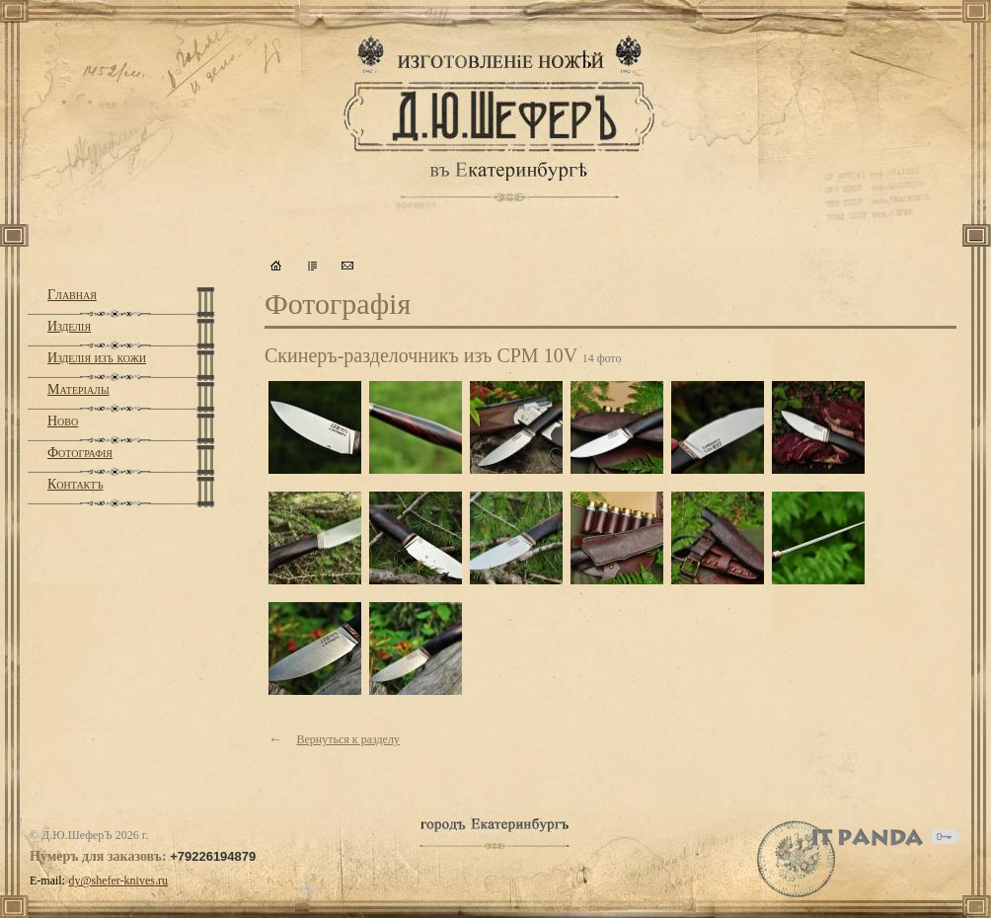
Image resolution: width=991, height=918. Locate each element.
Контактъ (75, 484)
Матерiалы (78, 389)
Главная (72, 294)
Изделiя (69, 326)
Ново (62, 421)
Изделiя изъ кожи (96, 357)
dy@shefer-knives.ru (118, 880)
